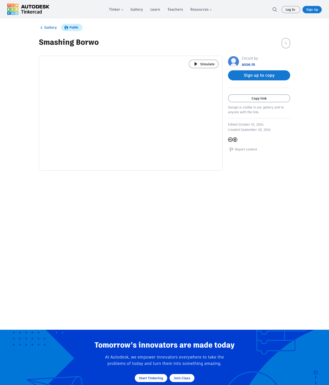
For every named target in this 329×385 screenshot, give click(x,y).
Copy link (259, 98)
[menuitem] (116, 9)
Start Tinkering (151, 378)
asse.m (248, 64)
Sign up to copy (259, 75)
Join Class (182, 378)
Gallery (48, 27)
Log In (291, 9)
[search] (274, 9)
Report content (242, 149)
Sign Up (312, 9)
